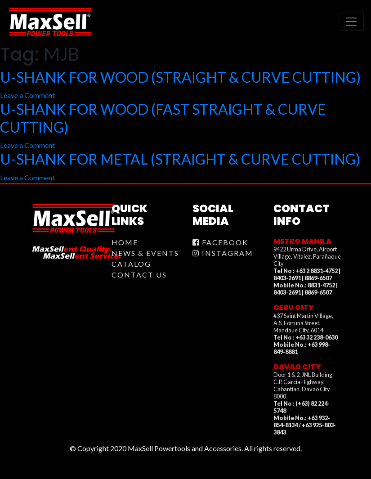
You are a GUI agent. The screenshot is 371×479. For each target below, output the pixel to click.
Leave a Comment (27, 95)
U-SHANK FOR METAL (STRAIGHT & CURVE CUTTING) (180, 159)
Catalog (131, 264)
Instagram (222, 253)
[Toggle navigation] (351, 22)
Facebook (220, 242)
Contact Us (139, 274)
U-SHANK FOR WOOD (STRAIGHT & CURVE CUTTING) (180, 77)
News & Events (145, 253)
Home (125, 242)
